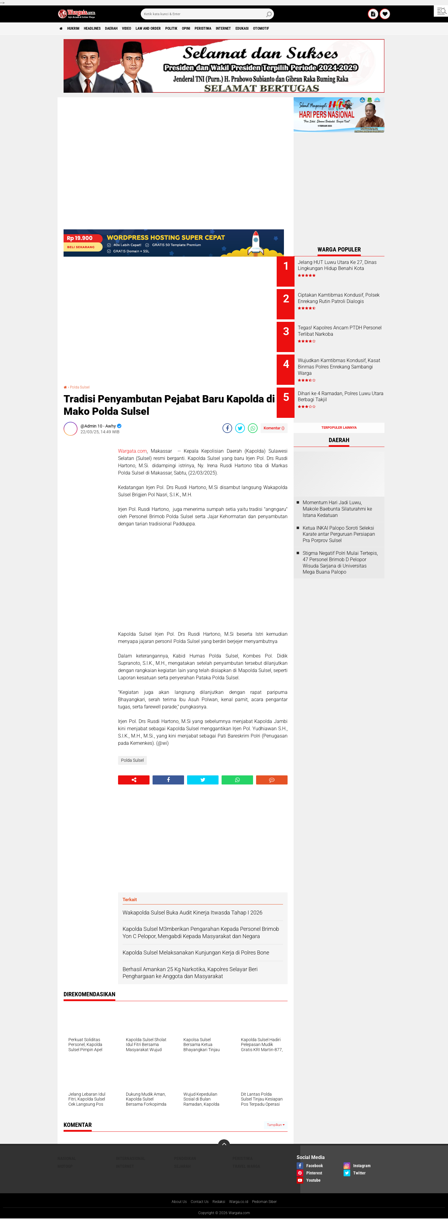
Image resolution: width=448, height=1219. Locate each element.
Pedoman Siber (269, 1202)
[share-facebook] (227, 428)
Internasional (130, 1158)
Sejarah (182, 1166)
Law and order (173, 28)
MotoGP (65, 1166)
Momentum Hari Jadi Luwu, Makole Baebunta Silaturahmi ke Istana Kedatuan (337, 495)
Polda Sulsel (82, 387)
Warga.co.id (240, 1202)
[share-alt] (134, 779)
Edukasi (293, 28)
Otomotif (317, 28)
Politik (202, 28)
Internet (269, 28)
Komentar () (274, 428)
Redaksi (217, 1202)
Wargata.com (132, 451)
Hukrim (78, 28)
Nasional (67, 1158)
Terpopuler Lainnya (339, 414)
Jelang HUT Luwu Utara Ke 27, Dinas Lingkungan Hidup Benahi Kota (345, 268)
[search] (207, 13)
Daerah (127, 28)
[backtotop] (224, 1145)
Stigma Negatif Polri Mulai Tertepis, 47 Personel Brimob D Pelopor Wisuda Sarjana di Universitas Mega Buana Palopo (340, 549)
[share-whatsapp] (253, 428)
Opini (221, 28)
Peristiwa (243, 28)
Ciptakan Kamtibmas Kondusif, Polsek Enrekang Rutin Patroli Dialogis (343, 299)
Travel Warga (246, 1166)
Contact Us (196, 1202)
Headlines (103, 28)
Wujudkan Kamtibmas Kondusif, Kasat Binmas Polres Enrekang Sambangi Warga (343, 363)
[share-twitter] (240, 428)
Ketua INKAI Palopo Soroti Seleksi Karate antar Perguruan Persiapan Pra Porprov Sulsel (339, 521)
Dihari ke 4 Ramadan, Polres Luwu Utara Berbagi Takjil (345, 388)
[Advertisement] (88, 531)
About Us (173, 1202)
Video (147, 28)
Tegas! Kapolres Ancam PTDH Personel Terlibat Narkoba (347, 327)
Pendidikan (185, 1158)
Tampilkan (276, 1125)
